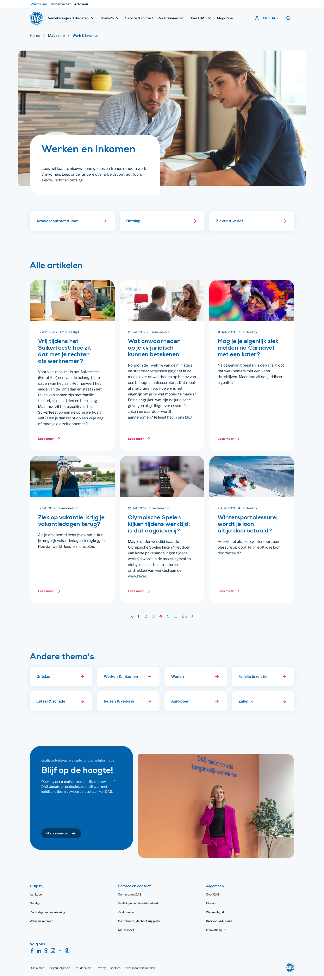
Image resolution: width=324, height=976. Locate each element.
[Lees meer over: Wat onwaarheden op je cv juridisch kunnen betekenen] (139, 438)
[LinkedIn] (39, 950)
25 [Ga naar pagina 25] (184, 617)
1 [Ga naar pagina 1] (138, 617)
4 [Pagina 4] (160, 617)
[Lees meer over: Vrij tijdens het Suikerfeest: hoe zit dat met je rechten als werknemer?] (49, 438)
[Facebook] (32, 950)
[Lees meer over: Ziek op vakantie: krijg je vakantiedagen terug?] (49, 591)
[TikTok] (67, 950)
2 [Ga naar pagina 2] (145, 617)
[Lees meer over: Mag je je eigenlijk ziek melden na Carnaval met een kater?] (229, 438)
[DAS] (36, 18)
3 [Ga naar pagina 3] (153, 617)
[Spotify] (46, 950)
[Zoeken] (290, 18)
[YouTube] (60, 950)
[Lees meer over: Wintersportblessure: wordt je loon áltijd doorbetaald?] (229, 591)
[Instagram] (53, 950)
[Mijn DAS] (266, 18)
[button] (105, 221)
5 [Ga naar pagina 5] (168, 617)
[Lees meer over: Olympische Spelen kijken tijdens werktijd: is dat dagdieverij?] (139, 591)
